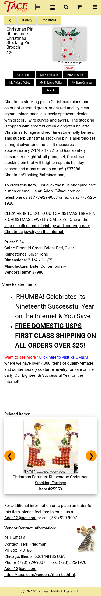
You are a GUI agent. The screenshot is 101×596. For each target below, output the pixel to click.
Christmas (49, 20)
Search (50, 90)
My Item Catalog (82, 82)
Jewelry (26, 20)
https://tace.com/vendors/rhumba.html (39, 574)
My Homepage (49, 74)
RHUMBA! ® (15, 538)
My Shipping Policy (51, 82)
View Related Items (19, 284)
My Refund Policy (19, 82)
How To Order (75, 74)
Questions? (24, 74)
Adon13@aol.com (59, 191)
